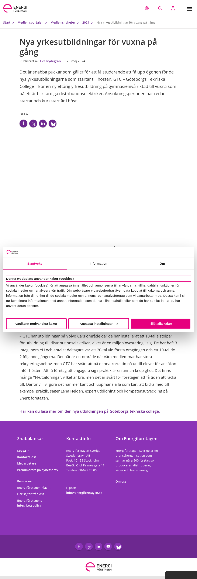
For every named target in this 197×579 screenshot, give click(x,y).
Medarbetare (28, 465)
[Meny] (189, 8)
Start (9, 22)
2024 (88, 22)
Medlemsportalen (33, 22)
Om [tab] (162, 263)
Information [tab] (98, 263)
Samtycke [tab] (34, 263)
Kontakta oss (28, 459)
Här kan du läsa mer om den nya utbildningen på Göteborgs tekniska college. (90, 412)
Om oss (122, 483)
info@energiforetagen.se (84, 494)
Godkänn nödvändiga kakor (36, 323)
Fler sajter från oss (32, 496)
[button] (146, 8)
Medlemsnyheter (66, 22)
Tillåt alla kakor (160, 323)
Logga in (25, 452)
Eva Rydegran (51, 61)
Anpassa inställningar (99, 323)
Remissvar (26, 483)
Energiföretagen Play (34, 489)
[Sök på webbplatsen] (160, 8)
